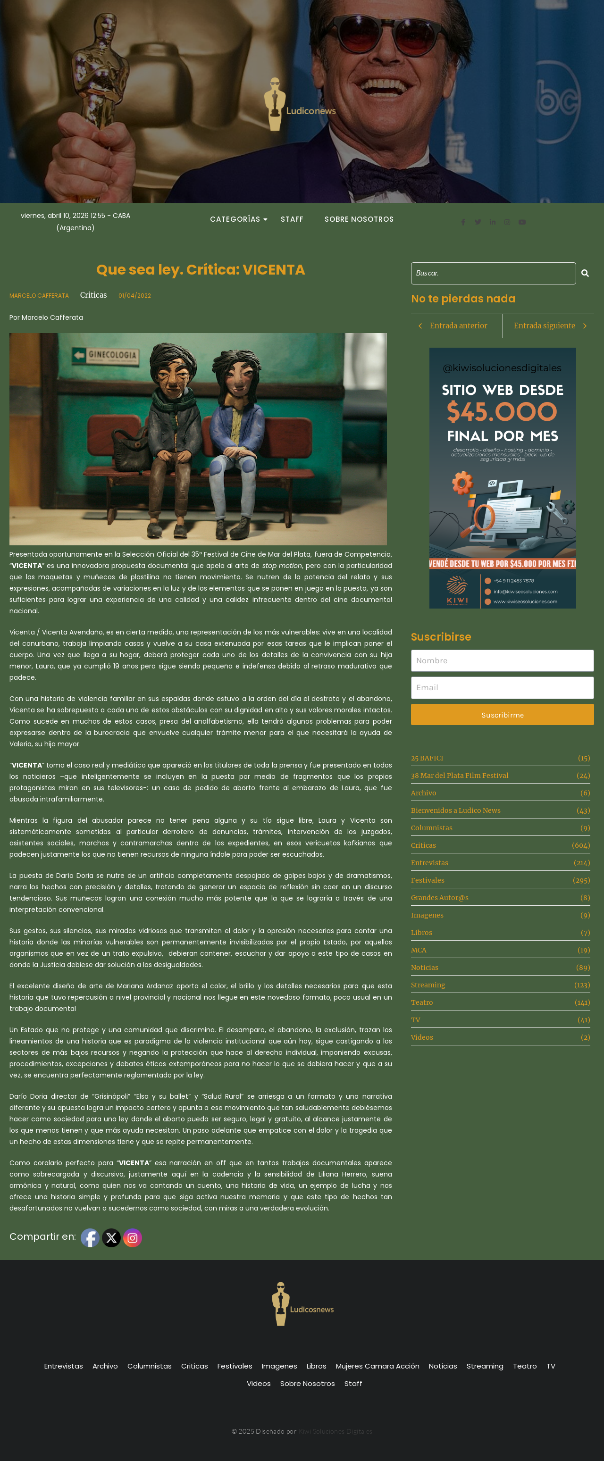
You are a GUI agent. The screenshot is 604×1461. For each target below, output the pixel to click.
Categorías (238, 219)
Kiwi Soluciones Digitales (336, 1431)
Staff (292, 219)
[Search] (494, 273)
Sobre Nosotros (359, 219)
